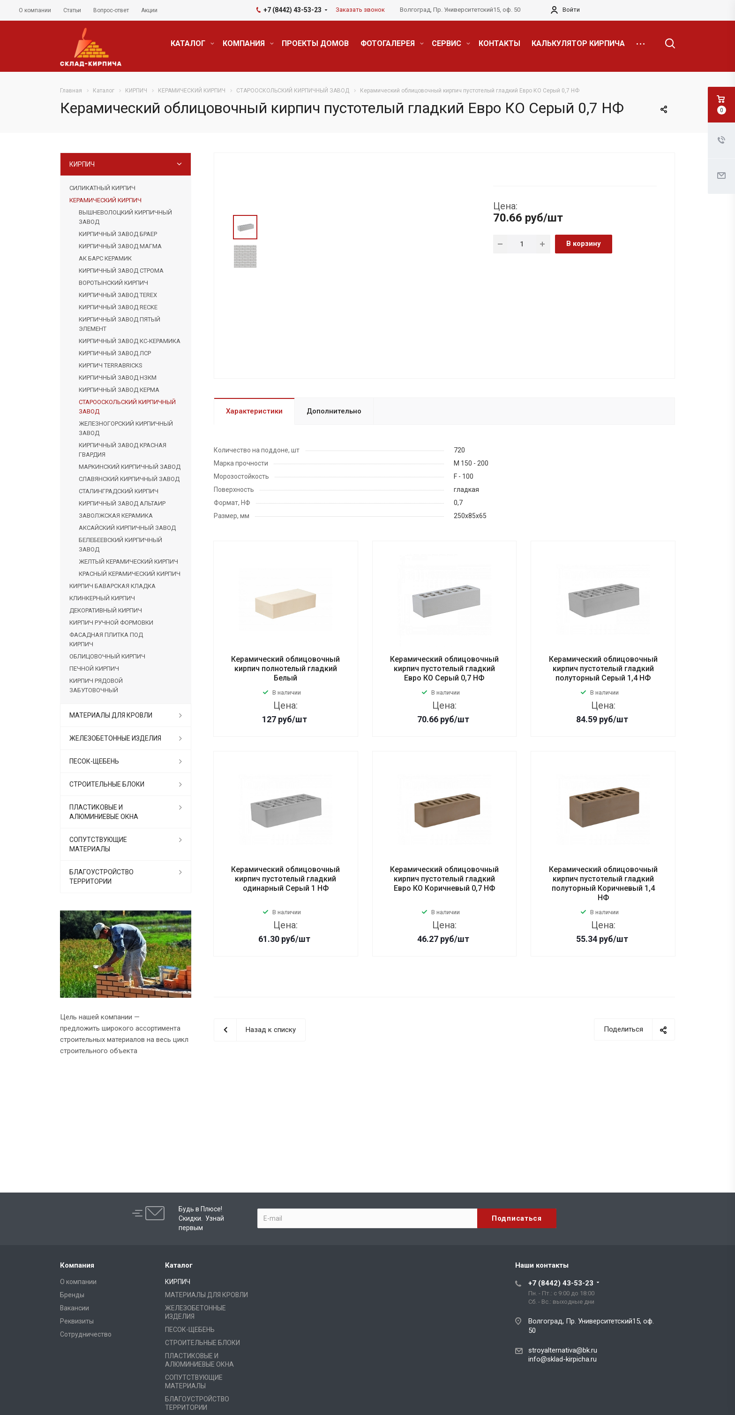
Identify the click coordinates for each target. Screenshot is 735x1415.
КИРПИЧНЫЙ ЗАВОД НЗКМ (118, 377)
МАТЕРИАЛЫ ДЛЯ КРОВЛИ (110, 715)
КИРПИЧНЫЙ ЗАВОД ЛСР (115, 353)
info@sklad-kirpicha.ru (562, 1359)
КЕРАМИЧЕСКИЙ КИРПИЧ (105, 200)
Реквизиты (77, 1321)
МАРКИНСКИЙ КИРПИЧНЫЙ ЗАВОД (129, 466)
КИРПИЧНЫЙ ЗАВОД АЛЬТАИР (122, 503)
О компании (78, 1281)
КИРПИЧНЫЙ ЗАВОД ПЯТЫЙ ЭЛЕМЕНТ (119, 324)
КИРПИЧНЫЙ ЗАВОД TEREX (118, 294)
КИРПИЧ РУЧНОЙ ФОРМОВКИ (111, 622)
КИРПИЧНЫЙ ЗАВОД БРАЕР (118, 233)
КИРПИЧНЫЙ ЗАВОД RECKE (118, 307)
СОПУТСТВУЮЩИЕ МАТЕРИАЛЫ (98, 844)
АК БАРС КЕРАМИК (105, 258)
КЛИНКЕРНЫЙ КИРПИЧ (102, 598)
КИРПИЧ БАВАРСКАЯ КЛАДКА (112, 585)
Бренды (72, 1295)
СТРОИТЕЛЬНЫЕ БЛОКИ (106, 784)
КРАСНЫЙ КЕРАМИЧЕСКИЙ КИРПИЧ (129, 573)
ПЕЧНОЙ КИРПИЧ (94, 668)
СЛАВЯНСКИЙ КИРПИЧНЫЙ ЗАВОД (129, 478)
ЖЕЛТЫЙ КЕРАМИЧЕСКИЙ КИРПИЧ (128, 561)
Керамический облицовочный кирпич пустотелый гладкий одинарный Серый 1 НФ (285, 879)
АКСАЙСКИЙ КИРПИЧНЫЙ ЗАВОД (127, 527)
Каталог (179, 1265)
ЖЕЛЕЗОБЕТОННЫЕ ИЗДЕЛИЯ (115, 738)
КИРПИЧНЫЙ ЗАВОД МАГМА (120, 246)
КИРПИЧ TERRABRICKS (110, 365)
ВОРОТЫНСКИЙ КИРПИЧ (113, 282)
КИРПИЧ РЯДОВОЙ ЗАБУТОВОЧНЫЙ (96, 685)
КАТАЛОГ (192, 43)
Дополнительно (334, 411)
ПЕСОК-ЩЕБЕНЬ (94, 761)
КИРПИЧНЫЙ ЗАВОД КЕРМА (119, 389)
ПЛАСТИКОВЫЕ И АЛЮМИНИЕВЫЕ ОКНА (103, 811)
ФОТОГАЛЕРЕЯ (392, 43)
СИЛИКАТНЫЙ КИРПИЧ (102, 187)
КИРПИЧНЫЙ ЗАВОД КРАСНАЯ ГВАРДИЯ (122, 450)
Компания (77, 1265)
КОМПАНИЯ (248, 43)
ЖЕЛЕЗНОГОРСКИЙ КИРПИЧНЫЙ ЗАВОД (126, 428)
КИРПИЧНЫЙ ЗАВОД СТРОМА (121, 270)
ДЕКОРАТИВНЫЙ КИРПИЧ (105, 610)
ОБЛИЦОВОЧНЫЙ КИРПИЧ (107, 656)
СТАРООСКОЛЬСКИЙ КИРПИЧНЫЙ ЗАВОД (127, 406)
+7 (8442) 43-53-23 (560, 1283)
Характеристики (254, 411)
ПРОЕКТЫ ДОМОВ (315, 43)
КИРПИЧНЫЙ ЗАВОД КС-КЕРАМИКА (129, 340)
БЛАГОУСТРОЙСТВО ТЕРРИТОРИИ (101, 876)
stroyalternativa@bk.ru (562, 1350)
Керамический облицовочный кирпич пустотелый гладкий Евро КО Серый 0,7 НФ (444, 668)
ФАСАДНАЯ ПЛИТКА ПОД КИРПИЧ (106, 639)
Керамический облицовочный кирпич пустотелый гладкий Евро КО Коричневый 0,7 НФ (444, 879)
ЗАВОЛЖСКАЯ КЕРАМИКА (116, 515)
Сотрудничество (86, 1334)
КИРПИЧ (82, 164)
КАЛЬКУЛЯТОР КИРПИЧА (578, 43)
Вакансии (74, 1308)
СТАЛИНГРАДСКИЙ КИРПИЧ (118, 491)
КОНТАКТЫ (499, 43)
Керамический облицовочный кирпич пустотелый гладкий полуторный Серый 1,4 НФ (603, 668)
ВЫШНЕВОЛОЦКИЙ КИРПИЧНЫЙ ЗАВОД (125, 217)
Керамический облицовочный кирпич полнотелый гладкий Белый (285, 668)
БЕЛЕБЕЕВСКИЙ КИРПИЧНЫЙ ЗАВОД (120, 544)
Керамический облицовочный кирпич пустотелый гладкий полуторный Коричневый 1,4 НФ (603, 883)
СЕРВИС (451, 43)
